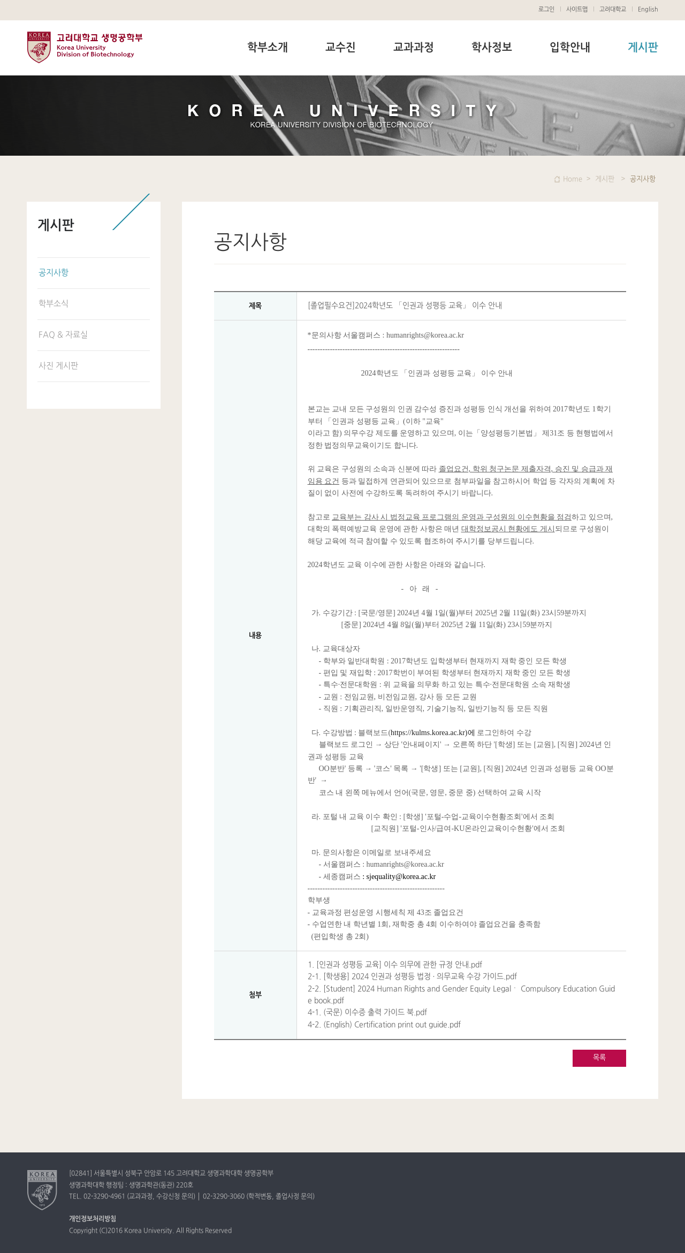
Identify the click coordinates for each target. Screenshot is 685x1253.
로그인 (546, 9)
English (648, 9)
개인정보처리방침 (92, 1219)
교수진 (340, 48)
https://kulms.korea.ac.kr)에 (433, 733)
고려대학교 (612, 9)
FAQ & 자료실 (63, 335)
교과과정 (413, 48)
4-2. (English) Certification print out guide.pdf (384, 1025)
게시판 (643, 48)
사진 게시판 (58, 366)
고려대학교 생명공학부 (84, 47)
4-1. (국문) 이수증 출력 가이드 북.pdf (367, 1012)
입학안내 (570, 48)
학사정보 (491, 48)
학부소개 (267, 48)
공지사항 (53, 273)
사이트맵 (577, 9)
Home (572, 179)
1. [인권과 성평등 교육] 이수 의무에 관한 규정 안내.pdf (395, 965)
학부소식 (53, 304)
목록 (599, 1057)
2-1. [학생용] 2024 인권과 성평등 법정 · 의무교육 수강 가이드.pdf (412, 977)
